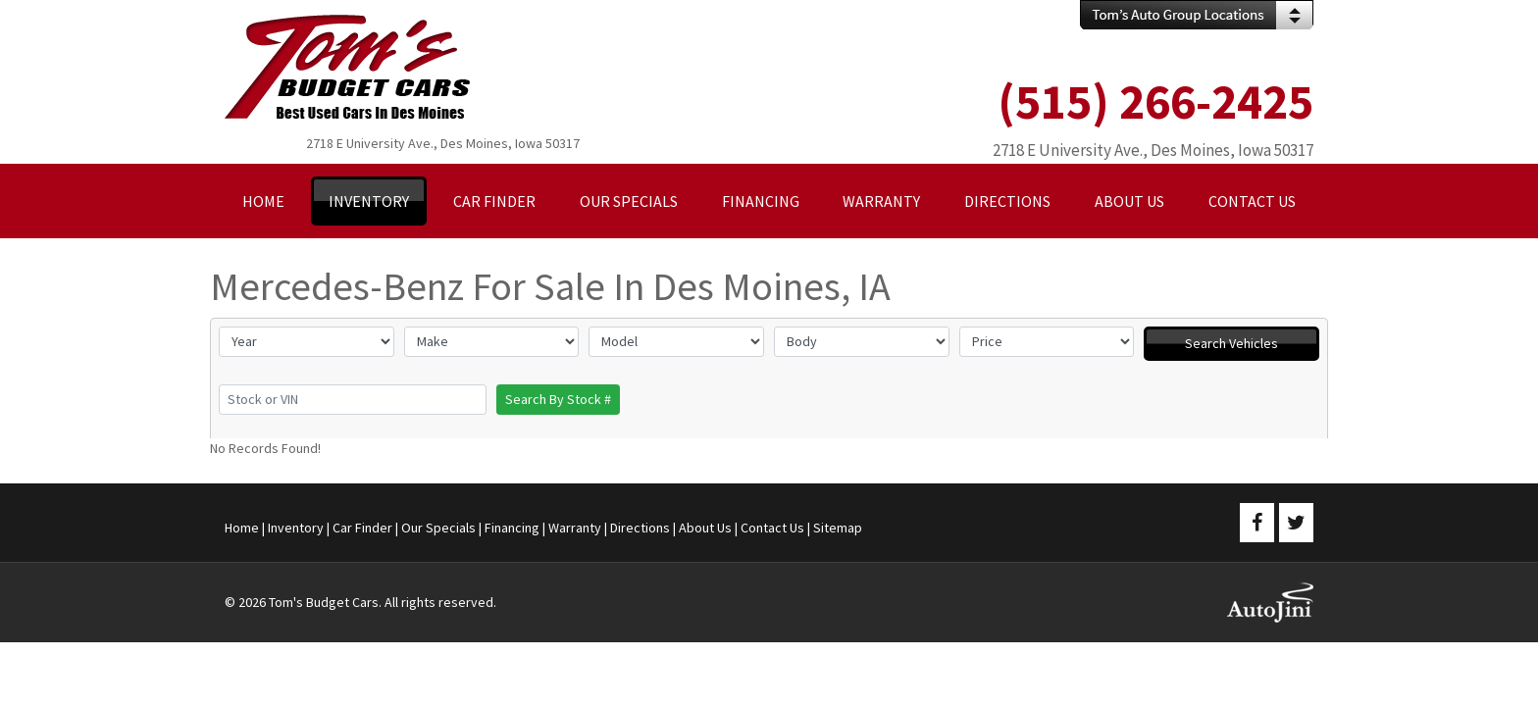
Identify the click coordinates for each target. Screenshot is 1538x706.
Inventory (296, 527)
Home (242, 527)
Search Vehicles (1231, 343)
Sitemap (837, 527)
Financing (512, 527)
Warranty (574, 527)
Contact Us (772, 527)
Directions (640, 527)
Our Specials (438, 527)
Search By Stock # (558, 399)
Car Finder (362, 527)
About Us (705, 527)
